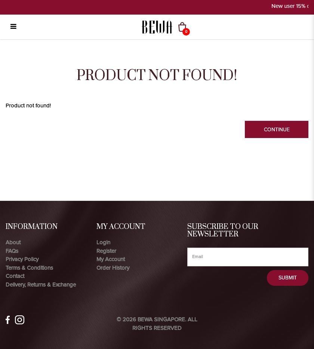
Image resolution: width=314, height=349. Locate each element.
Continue (277, 129)
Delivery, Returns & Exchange (41, 284)
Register (106, 251)
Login (103, 242)
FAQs (12, 251)
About (13, 242)
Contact (15, 276)
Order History (112, 267)
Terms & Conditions (29, 267)
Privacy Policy (22, 259)
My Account (110, 259)
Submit (287, 278)
